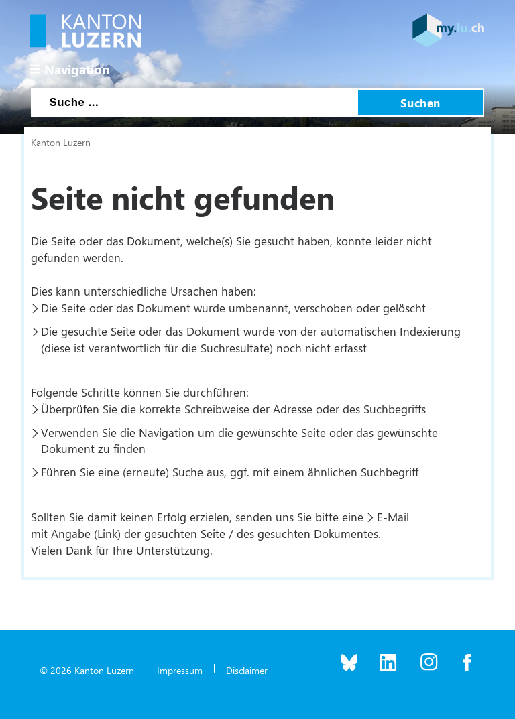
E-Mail (393, 516)
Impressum (180, 670)
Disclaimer (247, 670)
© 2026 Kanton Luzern (87, 670)
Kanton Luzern (61, 142)
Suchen (420, 102)
